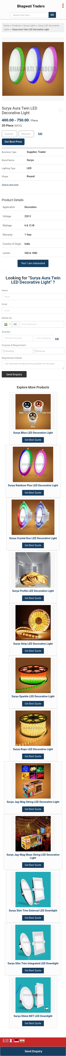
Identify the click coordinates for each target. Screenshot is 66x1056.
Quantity (6, 331)
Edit (40, 133)
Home (7, 25)
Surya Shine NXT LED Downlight (33, 1016)
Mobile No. (7, 317)
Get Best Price (13, 141)
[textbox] (26, 134)
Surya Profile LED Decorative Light (33, 590)
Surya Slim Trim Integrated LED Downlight (33, 963)
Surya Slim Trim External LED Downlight (33, 910)
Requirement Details (12, 358)
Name (5, 290)
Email (4, 304)
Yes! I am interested (33, 263)
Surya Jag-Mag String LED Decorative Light (33, 801)
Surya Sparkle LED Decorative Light (33, 696)
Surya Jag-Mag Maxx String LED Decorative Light (33, 856)
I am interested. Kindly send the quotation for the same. (33, 364)
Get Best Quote (33, 439)
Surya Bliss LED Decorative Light (33, 432)
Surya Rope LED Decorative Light (33, 749)
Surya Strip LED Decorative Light (33, 643)
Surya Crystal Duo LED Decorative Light (33, 538)
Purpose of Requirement (14, 345)
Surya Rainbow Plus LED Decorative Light (33, 485)
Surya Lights (29, 25)
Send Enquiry (33, 1051)
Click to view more (10, 184)
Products (16, 25)
